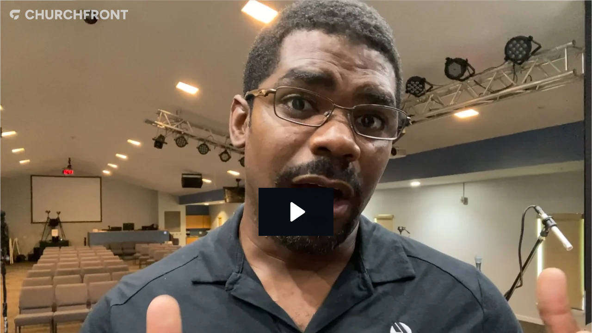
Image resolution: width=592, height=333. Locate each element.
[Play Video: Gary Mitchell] (296, 212)
